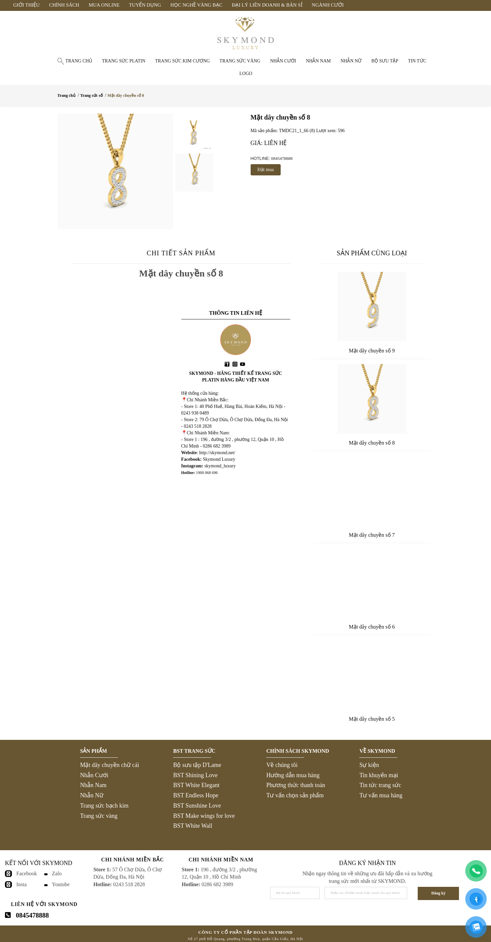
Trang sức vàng (240, 60)
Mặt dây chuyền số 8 (125, 95)
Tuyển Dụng (145, 5)
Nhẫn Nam (93, 785)
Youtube (61, 884)
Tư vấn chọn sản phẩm (295, 795)
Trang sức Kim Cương (182, 60)
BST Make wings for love (204, 816)
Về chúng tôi (282, 765)
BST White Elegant (196, 785)
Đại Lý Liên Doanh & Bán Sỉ (267, 5)
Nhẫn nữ (351, 60)
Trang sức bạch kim (104, 805)
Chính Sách (64, 5)
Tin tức (417, 60)
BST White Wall (192, 825)
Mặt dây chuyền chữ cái (109, 765)
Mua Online (104, 5)
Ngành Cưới (328, 5)
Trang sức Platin (124, 60)
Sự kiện (369, 765)
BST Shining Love (195, 775)
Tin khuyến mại (378, 775)
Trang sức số (91, 95)
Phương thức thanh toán (295, 785)
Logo (245, 73)
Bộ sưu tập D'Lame (197, 765)
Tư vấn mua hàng (380, 795)
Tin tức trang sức (380, 785)
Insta (22, 884)
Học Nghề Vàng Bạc (196, 5)
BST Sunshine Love (197, 805)
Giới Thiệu (26, 5)
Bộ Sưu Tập (384, 60)
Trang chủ (78, 60)
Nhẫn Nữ (91, 795)
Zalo (56, 873)
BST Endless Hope (195, 795)
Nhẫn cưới (283, 60)
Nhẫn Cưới (94, 775)
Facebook (27, 873)
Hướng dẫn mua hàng (292, 775)
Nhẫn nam (318, 60)
